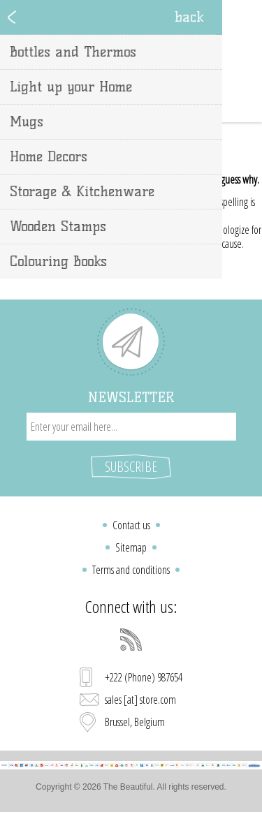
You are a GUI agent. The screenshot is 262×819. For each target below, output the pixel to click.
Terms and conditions (131, 569)
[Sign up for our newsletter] (131, 427)
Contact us (131, 525)
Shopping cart (149, 101)
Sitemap (131, 547)
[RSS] (131, 639)
